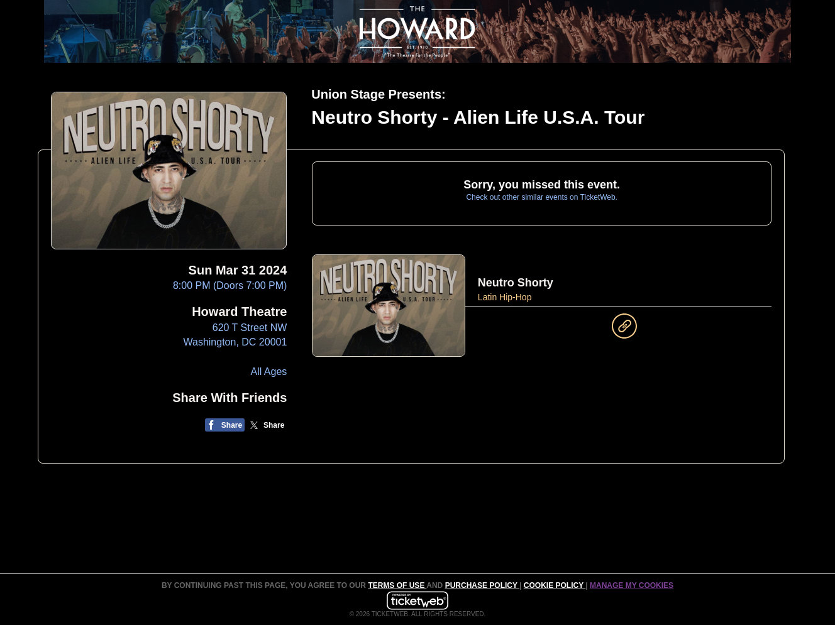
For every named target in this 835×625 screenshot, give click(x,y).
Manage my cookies (631, 585)
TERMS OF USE (397, 585)
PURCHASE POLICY (482, 585)
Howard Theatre (239, 311)
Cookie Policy (554, 585)
